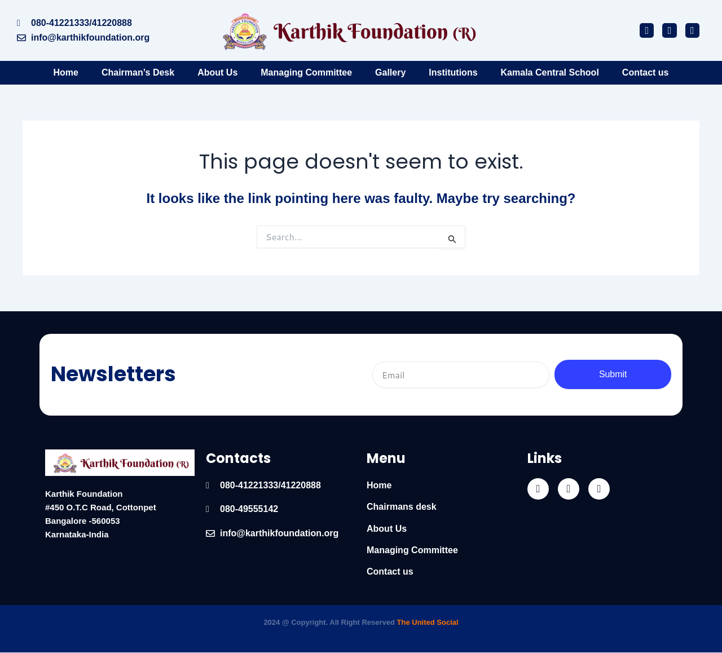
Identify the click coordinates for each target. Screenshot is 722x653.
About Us (217, 72)
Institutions (453, 72)
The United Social (428, 622)
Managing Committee (306, 72)
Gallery (390, 72)
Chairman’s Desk (138, 72)
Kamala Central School (550, 72)
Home (65, 72)
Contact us (645, 72)
